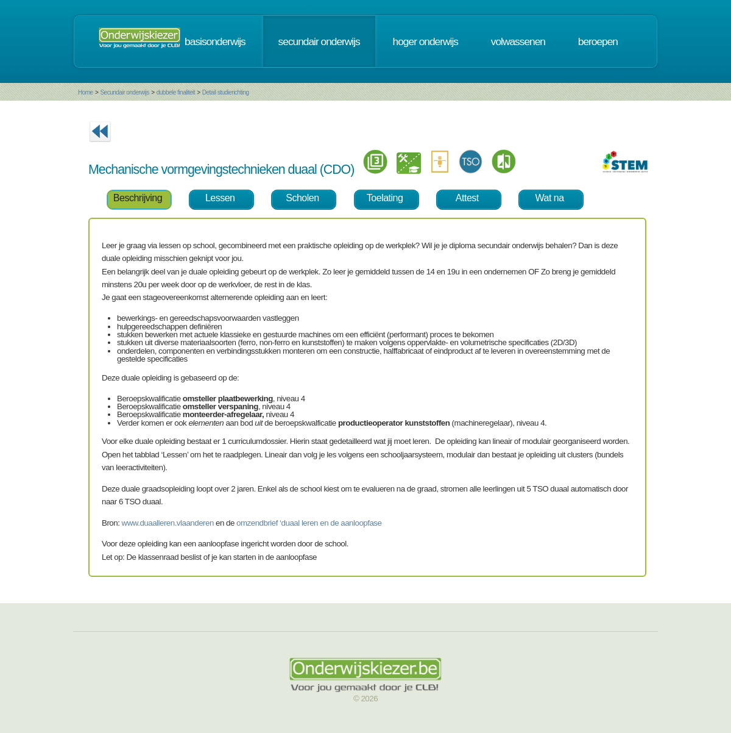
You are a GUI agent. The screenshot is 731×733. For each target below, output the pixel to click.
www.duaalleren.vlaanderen (168, 522)
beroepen (598, 41)
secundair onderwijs (319, 41)
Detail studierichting (225, 92)
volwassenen (518, 41)
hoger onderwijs (425, 41)
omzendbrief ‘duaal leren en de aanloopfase (308, 522)
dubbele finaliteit (176, 92)
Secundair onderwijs (124, 92)
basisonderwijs (215, 41)
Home (85, 92)
